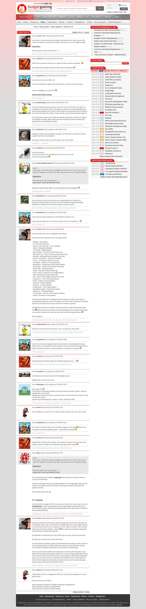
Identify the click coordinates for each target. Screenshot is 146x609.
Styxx (38, 453)
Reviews (62, 22)
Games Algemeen (56, 27)
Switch (80, 17)
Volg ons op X (69, 1)
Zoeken (125, 63)
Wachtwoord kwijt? (118, 12)
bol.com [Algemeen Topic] (111, 88)
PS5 (38, 17)
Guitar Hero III (68, 27)
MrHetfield (40, 196)
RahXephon (40, 384)
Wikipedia (39, 500)
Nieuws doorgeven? (114, 22)
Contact (89, 22)
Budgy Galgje (107, 90)
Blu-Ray (108, 17)
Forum (43, 22)
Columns (70, 22)
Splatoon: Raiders (103, 46)
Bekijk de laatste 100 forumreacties (111, 156)
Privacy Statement (79, 599)
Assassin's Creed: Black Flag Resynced (109, 49)
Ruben (39, 407)
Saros (98, 52)
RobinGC (40, 148)
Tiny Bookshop (110, 163)
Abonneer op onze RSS (114, 1)
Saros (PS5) (106, 129)
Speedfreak (40, 75)
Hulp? (125, 12)
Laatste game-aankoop (110, 134)
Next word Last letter (109, 142)
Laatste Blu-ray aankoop (110, 80)
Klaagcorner (106, 85)
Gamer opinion (44, 27)
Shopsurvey (34, 22)
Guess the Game (108, 82)
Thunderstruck (37, 506)
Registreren (110, 12)
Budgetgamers (80, 22)
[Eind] (87, 32)
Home (19, 22)
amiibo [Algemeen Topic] (110, 77)
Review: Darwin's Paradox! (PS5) (113, 140)
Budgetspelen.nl (104, 599)
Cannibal (40, 371)
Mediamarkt (106, 153)
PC (87, 17)
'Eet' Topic (106, 115)
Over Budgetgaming (58, 599)
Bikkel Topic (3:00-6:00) (110, 74)
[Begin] (75, 32)
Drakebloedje (41, 102)
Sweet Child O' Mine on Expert (42, 94)
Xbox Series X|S (49, 17)
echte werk (58, 477)
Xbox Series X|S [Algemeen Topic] (113, 101)
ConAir (39, 36)
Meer (117, 17)
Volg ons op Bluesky (82, 1)
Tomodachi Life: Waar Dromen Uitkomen (110, 30)
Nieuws (25, 22)
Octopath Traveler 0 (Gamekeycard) (109, 38)
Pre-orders (97, 17)
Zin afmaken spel (108, 110)
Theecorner (106, 99)
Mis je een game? (100, 22)
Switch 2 (63, 17)
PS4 (71, 17)
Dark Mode (127, 1)
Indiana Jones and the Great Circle (108, 41)
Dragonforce (36, 46)
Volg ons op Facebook (98, 1)
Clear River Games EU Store (111, 145)
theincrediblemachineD (44, 163)
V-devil (39, 58)
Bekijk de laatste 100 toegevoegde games (113, 177)
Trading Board (52, 22)
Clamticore (40, 129)
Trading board (75, 596)
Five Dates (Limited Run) (114, 174)
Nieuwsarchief (49, 596)
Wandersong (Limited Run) (114, 166)
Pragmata (99, 35)
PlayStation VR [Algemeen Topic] (113, 126)
